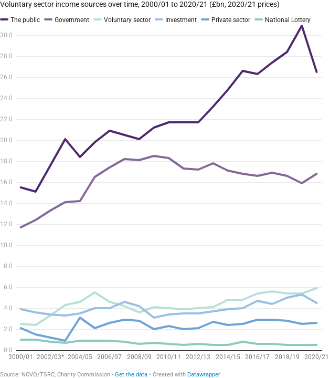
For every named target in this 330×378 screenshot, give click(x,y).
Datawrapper (203, 374)
